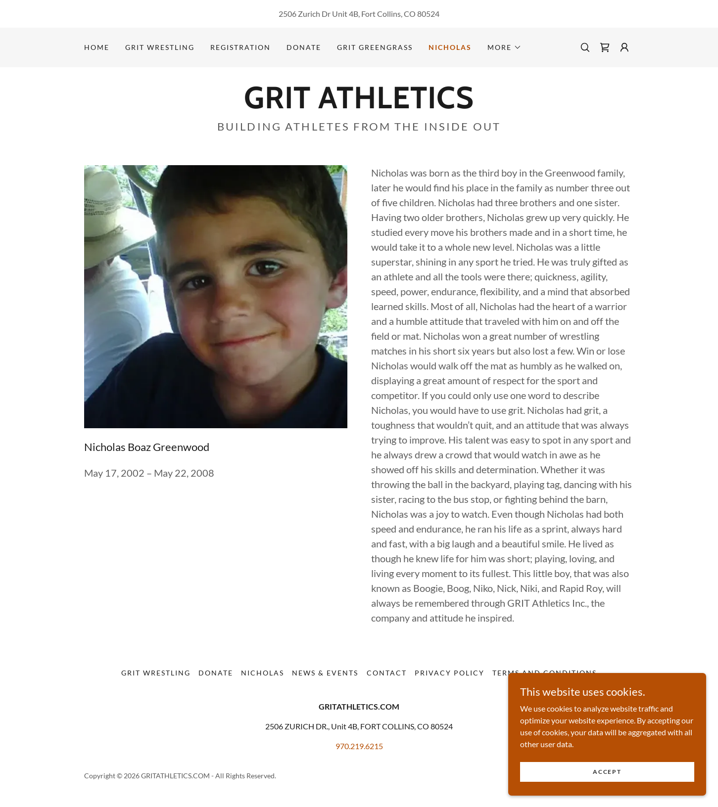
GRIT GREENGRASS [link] (375, 47)
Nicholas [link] (450, 47)
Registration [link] (240, 47)
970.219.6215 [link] (359, 746)
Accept (607, 778)
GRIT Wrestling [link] (159, 47)
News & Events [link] (325, 673)
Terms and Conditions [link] (544, 673)
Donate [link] (304, 47)
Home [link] (96, 47)
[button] (504, 47)
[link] (605, 47)
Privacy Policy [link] (449, 673)
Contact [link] (387, 673)
